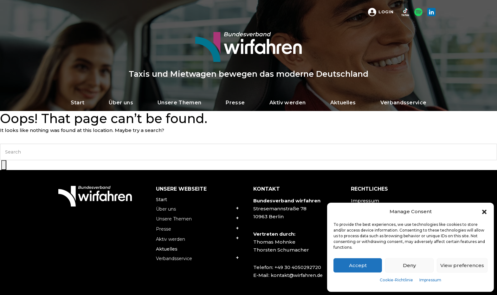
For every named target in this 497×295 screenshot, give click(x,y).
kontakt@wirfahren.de (298, 275)
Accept (358, 265)
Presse (163, 229)
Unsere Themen (174, 219)
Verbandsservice (174, 258)
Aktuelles (167, 249)
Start (161, 199)
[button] (484, 211)
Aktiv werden (170, 239)
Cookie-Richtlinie (396, 280)
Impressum (430, 280)
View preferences (462, 265)
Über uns (166, 209)
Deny (409, 265)
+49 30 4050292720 (298, 267)
